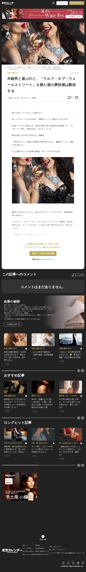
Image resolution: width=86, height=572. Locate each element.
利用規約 (37, 545)
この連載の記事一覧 (13, 324)
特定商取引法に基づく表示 (42, 554)
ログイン (62, 3)
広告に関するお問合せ (28, 551)
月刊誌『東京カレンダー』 (55, 546)
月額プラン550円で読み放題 (43, 253)
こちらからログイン (47, 259)
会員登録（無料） (77, 3)
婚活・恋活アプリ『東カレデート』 (58, 549)
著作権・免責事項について (42, 551)
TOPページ (25, 545)
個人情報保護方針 (39, 548)
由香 (65, 119)
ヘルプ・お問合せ (26, 548)
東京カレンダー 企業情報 (28, 554)
